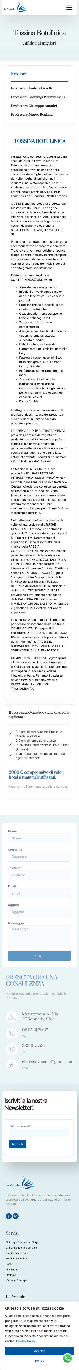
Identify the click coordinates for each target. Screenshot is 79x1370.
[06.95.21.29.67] (12, 1033)
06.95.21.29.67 (35, 1030)
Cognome (15, 849)
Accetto (39, 1351)
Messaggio (16, 923)
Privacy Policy (25, 1341)
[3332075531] (12, 1049)
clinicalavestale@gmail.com (48, 1062)
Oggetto (14, 905)
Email (12, 886)
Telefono (14, 868)
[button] (69, 7)
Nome (12, 831)
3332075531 (33, 1046)
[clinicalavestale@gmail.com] (12, 1065)
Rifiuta (39, 1361)
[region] (39, 1335)
